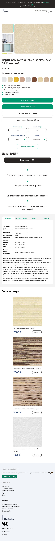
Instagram (38, 2)
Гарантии (5, 493)
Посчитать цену (28, 107)
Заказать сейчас (27, 100)
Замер (34, 218)
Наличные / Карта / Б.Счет (27, 120)
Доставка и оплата (21, 218)
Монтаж (46, 218)
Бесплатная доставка (27, 113)
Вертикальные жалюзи (10, 504)
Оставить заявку (41, 11)
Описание (8, 218)
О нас (3, 495)
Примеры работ (7, 488)
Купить (36, 332)
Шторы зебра (6, 511)
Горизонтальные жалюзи (11, 506)
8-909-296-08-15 (11, 2)
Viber (30, 2)
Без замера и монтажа (27, 146)
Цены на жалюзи (8, 490)
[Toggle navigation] (50, 10)
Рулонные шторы (8, 509)
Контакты (5, 486)
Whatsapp (22, 2)
